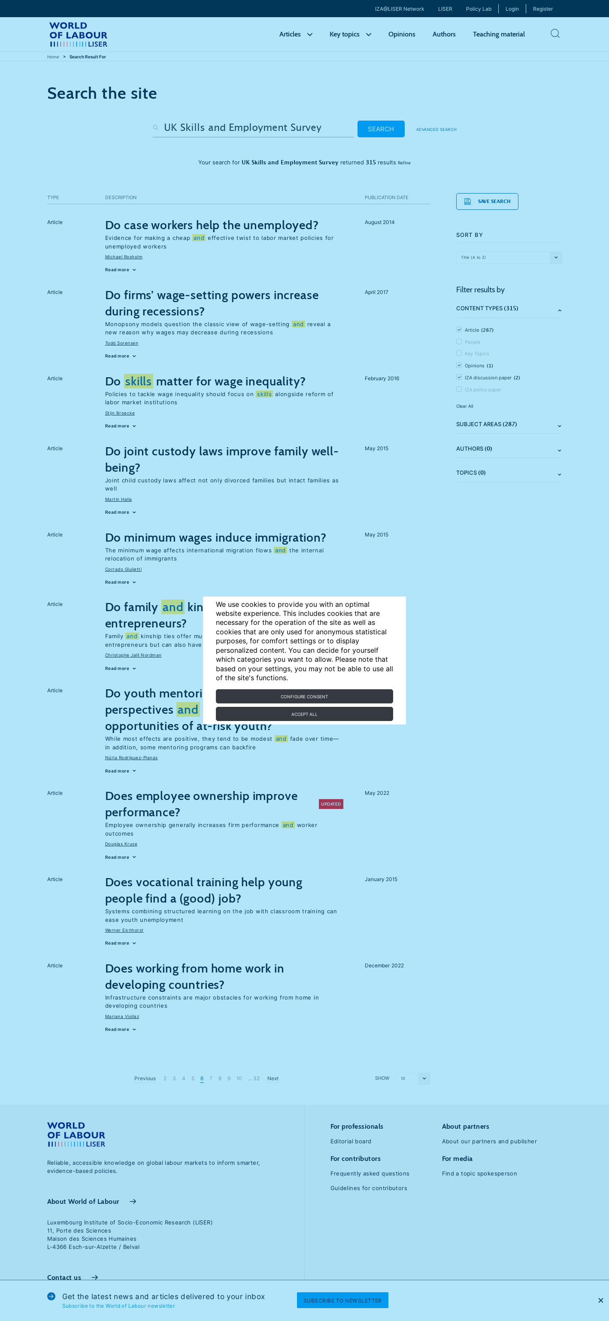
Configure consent (304, 696)
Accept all (304, 714)
